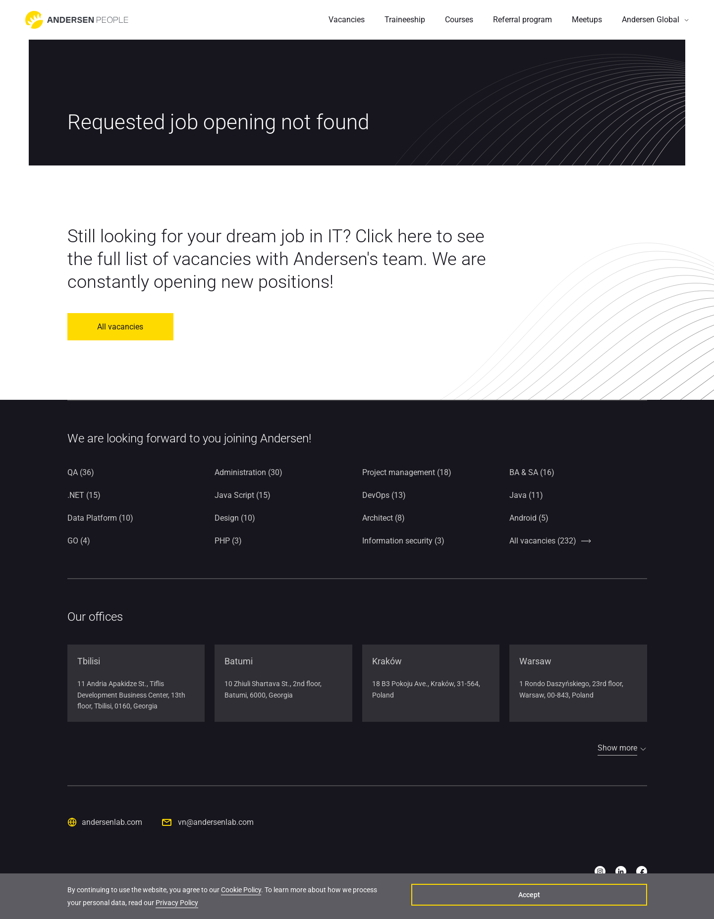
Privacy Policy (177, 904)
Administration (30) (248, 472)
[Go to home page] (76, 20)
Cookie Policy (241, 891)
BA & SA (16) (531, 472)
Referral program (522, 19)
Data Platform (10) (100, 518)
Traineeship (404, 19)
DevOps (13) (384, 495)
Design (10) (235, 518)
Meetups (587, 19)
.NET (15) (84, 495)
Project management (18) (406, 472)
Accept (600, 897)
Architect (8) (383, 518)
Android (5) (529, 518)
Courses (459, 19)
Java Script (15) (243, 495)
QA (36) (80, 472)
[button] (655, 20)
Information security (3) (403, 540)
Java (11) (526, 495)
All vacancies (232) (542, 540)
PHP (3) (228, 540)
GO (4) (78, 540)
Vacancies (347, 19)
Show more (617, 748)
